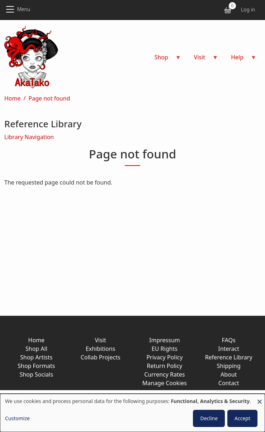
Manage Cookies (164, 383)
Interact (228, 349)
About (229, 374)
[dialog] (132, 413)
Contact (228, 383)
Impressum (164, 340)
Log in (248, 9)
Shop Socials (36, 374)
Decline (209, 418)
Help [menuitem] (239, 59)
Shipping (228, 366)
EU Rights (165, 349)
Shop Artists (36, 357)
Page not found (49, 98)
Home (12, 98)
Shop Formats (36, 366)
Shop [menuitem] (163, 59)
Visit (100, 340)
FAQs (229, 340)
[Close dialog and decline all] (259, 398)
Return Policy (164, 366)
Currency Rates (164, 374)
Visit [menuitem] (201, 59)
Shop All (36, 349)
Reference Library (228, 357)
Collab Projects (100, 357)
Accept (242, 418)
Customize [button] (17, 418)
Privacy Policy (164, 357)
